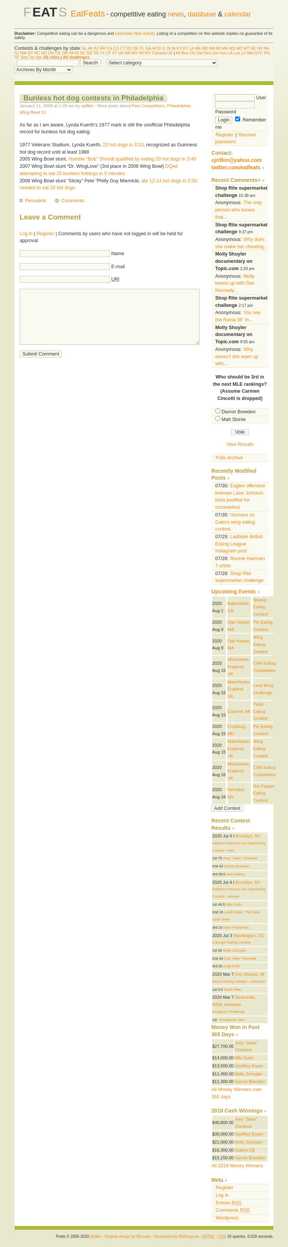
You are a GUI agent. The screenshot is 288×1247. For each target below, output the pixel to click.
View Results (240, 444)
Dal (199, 53)
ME (198, 48)
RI (77, 53)
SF (17, 57)
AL (84, 48)
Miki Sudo (234, 904)
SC (82, 53)
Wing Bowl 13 (33, 112)
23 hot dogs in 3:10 (123, 144)
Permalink (35, 200)
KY (185, 48)
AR (102, 48)
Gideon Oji (244, 1150)
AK (90, 48)
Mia (250, 53)
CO (116, 48)
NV (259, 48)
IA (173, 48)
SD (89, 53)
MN (225, 48)
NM (23, 53)
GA (148, 48)
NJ (17, 53)
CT (123, 48)
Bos (185, 53)
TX (102, 53)
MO (239, 48)
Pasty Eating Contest (260, 711)
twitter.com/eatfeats (235, 167)
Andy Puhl (231, 966)
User (240, 97)
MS (232, 48)
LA (191, 48)
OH (51, 53)
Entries (229, 1203)
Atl (178, 53)
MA (212, 48)
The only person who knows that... (238, 210)
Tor (31, 57)
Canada (159, 53)
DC (129, 48)
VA (120, 53)
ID (159, 48)
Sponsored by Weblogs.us (176, 1236)
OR (65, 53)
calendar (237, 14)
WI (141, 53)
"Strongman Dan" (231, 1020)
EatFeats (87, 13)
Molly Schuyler (234, 950)
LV (243, 53)
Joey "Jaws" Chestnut (240, 858)
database (202, 14)
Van (38, 57)
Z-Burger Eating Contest (231, 942)
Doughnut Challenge (228, 1012)
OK (58, 53)
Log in (26, 233)
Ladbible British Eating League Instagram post (239, 544)
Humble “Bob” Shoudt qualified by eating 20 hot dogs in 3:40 (132, 159)
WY (148, 53)
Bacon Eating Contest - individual (238, 981)
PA (71, 53)
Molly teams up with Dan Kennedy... (235, 283)
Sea (24, 57)
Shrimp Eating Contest (260, 607)
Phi (267, 53)
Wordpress (227, 1218)
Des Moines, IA (249, 974)
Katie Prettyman (236, 927)
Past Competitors (148, 105)
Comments (72, 200)
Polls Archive (229, 457)
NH (266, 48)
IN (168, 48)
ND (44, 53)
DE (136, 48)
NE (253, 48)
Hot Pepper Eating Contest (264, 793)
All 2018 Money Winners (237, 1165)
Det (215, 53)
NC (37, 53)
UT (108, 53)
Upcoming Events (233, 592)
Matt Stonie (233, 419)
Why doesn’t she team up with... (236, 356)
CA (109, 48)
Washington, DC (248, 935)
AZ (96, 48)
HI (154, 48)
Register (45, 233)
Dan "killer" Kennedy (240, 958)
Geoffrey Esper (248, 1065)
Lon (237, 53)
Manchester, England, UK (239, 689)
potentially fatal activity (134, 33)
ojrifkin (87, 105)
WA (127, 53)
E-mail (118, 266)
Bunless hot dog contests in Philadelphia (93, 98)
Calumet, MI (238, 711)
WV (134, 53)
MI (218, 48)
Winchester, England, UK (238, 666)
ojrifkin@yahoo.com (236, 160)
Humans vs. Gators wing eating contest (235, 522)
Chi (193, 53)
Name (117, 253)
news (176, 14)
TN (95, 53)
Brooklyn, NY (248, 836)
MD (205, 48)
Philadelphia (178, 105)
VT (114, 53)
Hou (223, 53)
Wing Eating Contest (260, 644)
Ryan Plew (232, 989)
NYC (258, 53)
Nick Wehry (235, 874)
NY (30, 53)
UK (170, 53)
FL (142, 48)
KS (179, 48)
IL (163, 48)
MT (246, 48)
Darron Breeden (238, 412)
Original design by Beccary (128, 1236)
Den (207, 53)
